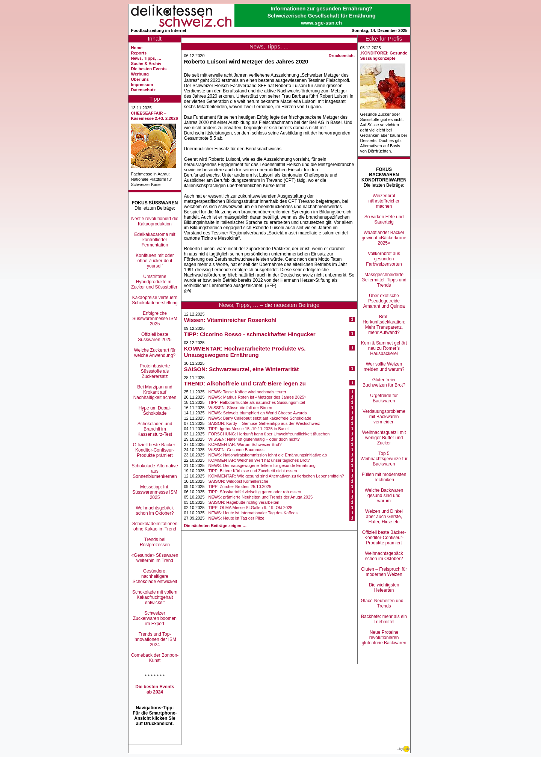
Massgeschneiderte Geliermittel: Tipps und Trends (383, 280)
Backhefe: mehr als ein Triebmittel (384, 619)
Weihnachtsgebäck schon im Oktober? (155, 510)
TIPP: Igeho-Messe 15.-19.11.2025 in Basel (249, 428)
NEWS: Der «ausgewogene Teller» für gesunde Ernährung (262, 465)
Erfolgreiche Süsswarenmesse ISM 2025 (154, 318)
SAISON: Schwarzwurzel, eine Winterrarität (241, 369)
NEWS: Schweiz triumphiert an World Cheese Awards (258, 413)
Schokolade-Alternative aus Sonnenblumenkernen (154, 471)
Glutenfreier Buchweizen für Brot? (384, 382)
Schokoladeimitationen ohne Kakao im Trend (155, 526)
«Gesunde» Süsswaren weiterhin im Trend (154, 558)
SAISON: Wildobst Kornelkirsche (239, 481)
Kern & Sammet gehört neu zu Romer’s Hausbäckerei (384, 348)
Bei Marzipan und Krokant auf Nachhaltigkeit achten (155, 392)
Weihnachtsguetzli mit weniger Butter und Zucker (384, 438)
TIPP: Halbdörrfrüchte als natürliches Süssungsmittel (257, 402)
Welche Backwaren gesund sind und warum (384, 495)
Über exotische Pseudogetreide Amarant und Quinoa (384, 301)
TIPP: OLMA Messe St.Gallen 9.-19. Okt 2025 (251, 507)
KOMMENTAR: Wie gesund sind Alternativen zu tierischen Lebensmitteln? (276, 476)
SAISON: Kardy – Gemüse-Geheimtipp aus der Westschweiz (264, 423)
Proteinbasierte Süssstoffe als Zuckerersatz (155, 371)
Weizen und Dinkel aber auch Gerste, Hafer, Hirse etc (384, 516)
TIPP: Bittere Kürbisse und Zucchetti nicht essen (253, 470)
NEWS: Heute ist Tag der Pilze (236, 518)
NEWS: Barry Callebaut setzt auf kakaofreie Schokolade (260, 418)
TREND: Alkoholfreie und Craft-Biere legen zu (245, 383)
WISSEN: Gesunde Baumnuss (236, 449)
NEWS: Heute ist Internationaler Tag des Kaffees (253, 513)
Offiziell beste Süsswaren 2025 (154, 337)
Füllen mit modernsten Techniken (384, 477)
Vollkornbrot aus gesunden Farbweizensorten (384, 259)
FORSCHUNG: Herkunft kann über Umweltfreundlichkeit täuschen (269, 434)
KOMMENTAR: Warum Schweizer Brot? (245, 444)
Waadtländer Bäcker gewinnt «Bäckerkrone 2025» (384, 238)
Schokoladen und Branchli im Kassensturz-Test (155, 429)
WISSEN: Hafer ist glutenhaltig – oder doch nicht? (254, 439)
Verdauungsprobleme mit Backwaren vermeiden (384, 417)
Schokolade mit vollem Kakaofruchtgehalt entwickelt (154, 597)
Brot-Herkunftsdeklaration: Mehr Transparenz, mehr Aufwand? (384, 324)
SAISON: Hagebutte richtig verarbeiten (244, 502)
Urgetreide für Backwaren (383, 398)
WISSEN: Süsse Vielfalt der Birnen (240, 407)
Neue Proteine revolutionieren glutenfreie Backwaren (384, 637)
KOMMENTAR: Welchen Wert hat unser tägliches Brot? (259, 460)
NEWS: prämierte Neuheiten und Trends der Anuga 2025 (261, 497)
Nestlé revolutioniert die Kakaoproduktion (154, 221)
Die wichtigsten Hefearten (384, 587)
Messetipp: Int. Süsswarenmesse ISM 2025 (154, 492)
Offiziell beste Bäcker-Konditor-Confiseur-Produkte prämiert (155, 450)
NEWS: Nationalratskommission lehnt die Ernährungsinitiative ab (268, 455)
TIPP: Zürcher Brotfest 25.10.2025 (240, 486)
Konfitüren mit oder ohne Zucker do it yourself (155, 261)
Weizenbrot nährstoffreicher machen (383, 201)
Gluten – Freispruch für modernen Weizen (384, 572)
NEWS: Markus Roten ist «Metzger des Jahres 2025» (258, 397)
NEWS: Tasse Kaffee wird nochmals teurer (247, 392)
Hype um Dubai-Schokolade (155, 410)
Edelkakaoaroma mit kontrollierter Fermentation (154, 240)
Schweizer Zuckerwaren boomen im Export (155, 618)
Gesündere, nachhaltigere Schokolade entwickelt (155, 576)
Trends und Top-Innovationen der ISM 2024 (154, 639)
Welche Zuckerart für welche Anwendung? (154, 353)
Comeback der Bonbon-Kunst (155, 658)
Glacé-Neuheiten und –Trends (384, 603)
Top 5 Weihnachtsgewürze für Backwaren (383, 459)
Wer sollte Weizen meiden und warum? (384, 366)
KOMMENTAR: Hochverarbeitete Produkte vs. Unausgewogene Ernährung (245, 351)
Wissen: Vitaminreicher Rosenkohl (230, 320)
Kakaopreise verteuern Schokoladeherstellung (154, 300)
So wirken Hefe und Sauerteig (384, 219)
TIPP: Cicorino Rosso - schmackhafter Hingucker (250, 334)
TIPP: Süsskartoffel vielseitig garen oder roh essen (255, 492)
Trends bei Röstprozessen (155, 542)
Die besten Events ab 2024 (154, 689)
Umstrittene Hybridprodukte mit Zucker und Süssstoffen (154, 282)
